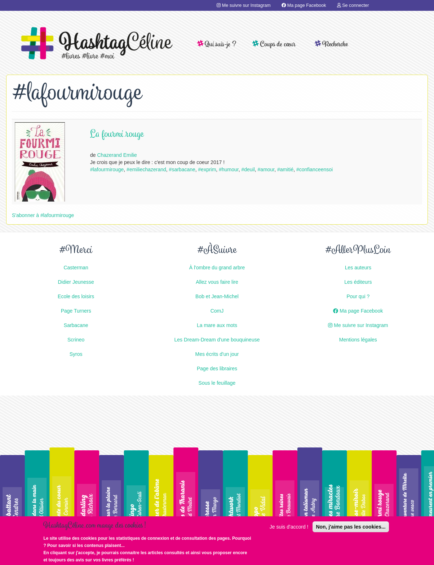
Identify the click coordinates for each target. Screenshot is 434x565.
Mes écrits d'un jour (217, 354)
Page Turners (76, 311)
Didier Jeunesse (76, 282)
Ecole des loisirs (76, 296)
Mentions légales (358, 340)
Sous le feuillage (217, 383)
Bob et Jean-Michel (217, 296)
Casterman (75, 267)
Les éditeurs (358, 282)
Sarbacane (76, 325)
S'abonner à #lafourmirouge (43, 215)
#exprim (207, 169)
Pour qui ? (357, 296)
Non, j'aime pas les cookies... (350, 527)
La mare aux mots (217, 325)
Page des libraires (217, 368)
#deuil (247, 169)
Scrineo (75, 340)
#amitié (285, 169)
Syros (76, 354)
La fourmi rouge (117, 134)
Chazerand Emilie (117, 155)
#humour (228, 169)
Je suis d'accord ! (289, 527)
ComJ (217, 311)
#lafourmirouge (107, 169)
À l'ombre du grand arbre (217, 267)
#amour (266, 169)
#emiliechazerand (146, 169)
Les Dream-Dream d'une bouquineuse (217, 340)
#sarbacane (182, 169)
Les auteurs (358, 267)
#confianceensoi (314, 169)
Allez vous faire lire (217, 282)
